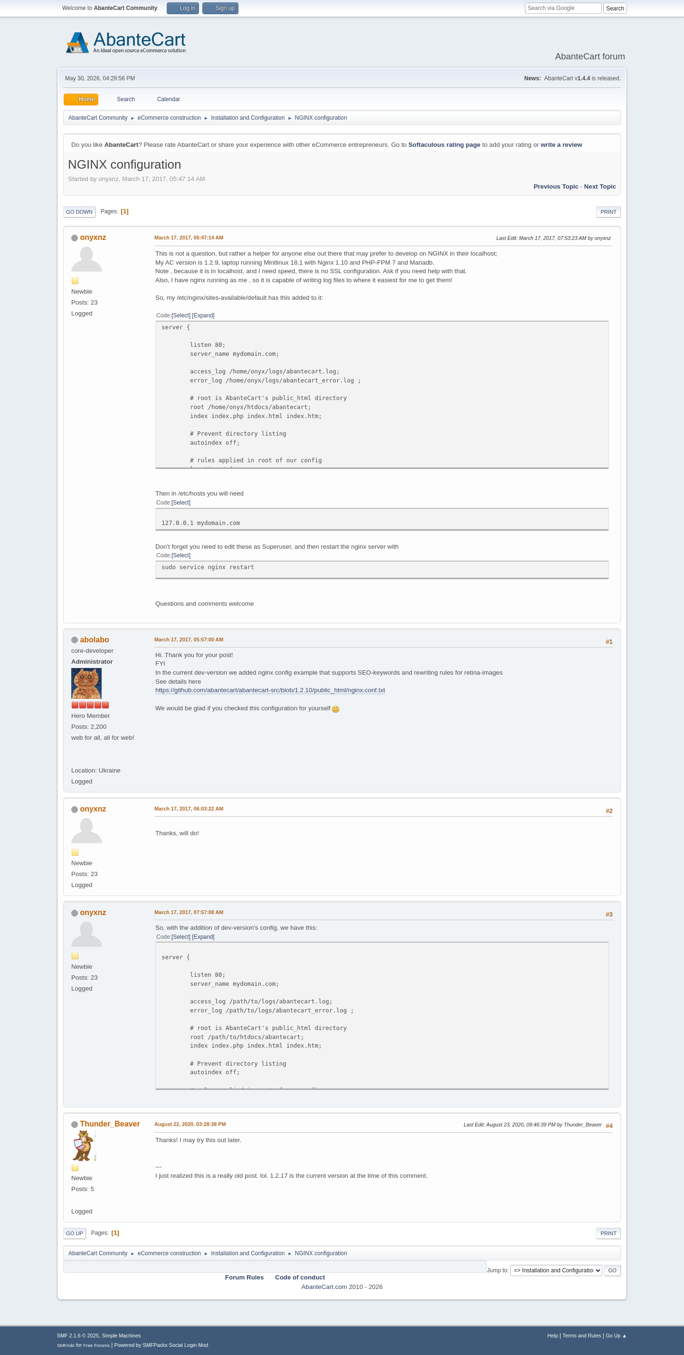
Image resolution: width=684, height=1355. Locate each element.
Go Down (79, 212)
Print (608, 212)
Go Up (74, 1233)
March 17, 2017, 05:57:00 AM (188, 639)
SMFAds (66, 1345)
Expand (203, 315)
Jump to (497, 1270)
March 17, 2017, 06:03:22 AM (188, 808)
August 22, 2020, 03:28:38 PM (190, 1124)
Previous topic (556, 186)
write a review (561, 144)
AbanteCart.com (324, 1286)
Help (553, 1335)
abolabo (94, 640)
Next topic (600, 186)
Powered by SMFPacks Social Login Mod (161, 1345)
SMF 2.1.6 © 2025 (78, 1335)
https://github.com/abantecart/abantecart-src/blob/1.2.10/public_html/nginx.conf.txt (270, 690)
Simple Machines (121, 1335)
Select (181, 315)
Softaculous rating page (444, 144)
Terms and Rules (582, 1335)
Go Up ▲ (616, 1335)
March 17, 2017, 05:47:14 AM (188, 237)
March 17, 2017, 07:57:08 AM (188, 912)
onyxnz (93, 237)
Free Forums (96, 1345)
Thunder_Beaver (110, 1124)
